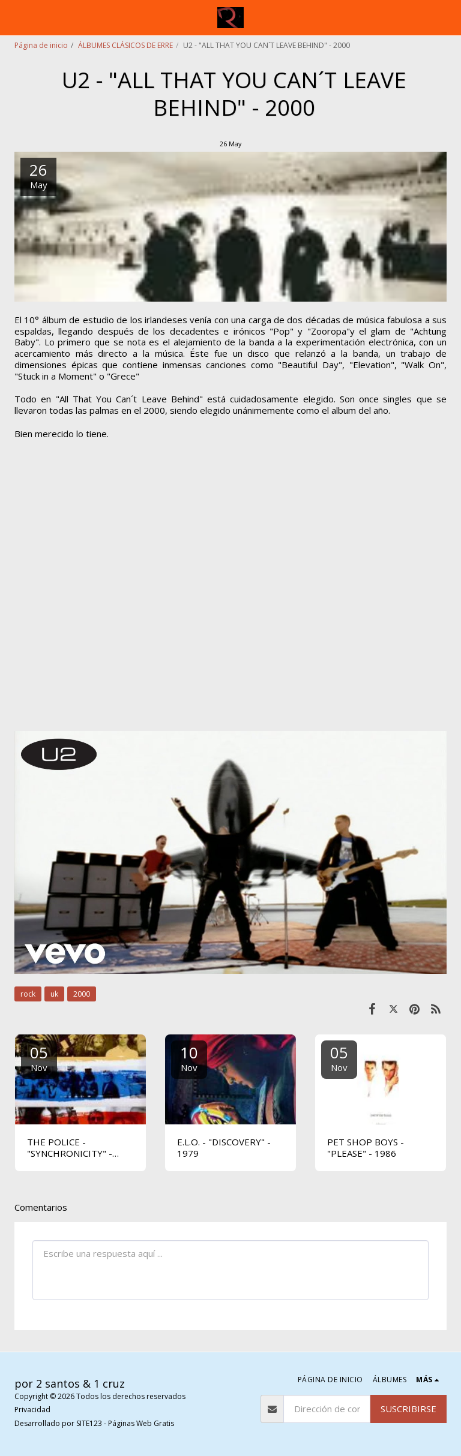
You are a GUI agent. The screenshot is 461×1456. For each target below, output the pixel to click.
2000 (81, 994)
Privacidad (32, 1409)
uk (54, 994)
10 (189, 1057)
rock (27, 994)
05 (39, 1057)
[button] (13, 17)
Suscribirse (408, 1409)
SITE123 (89, 1423)
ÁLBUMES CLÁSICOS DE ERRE (125, 45)
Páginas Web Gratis (141, 1423)
